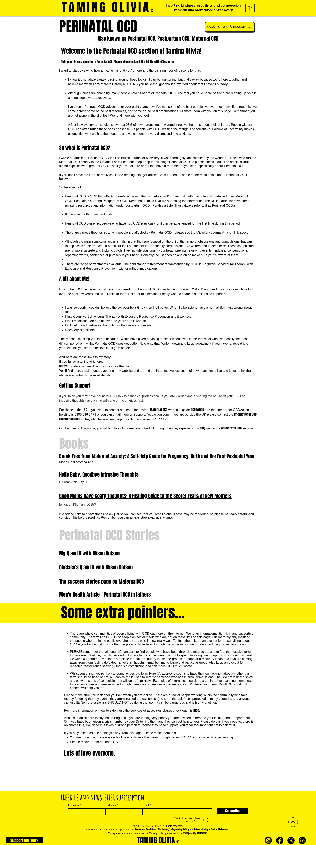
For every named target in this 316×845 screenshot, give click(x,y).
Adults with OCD (155, 62)
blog (202, 428)
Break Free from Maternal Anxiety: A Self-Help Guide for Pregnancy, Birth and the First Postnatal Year (157, 456)
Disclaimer (163, 829)
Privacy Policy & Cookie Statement (211, 829)
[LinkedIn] (302, 840)
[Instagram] (268, 840)
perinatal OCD (152, 419)
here (222, 246)
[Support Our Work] (24, 840)
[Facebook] (279, 840)
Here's (63, 366)
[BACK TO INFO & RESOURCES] (230, 27)
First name (73, 805)
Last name (111, 805)
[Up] (293, 822)
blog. (196, 710)
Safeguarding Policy (179, 829)
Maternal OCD (158, 409)
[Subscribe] (232, 811)
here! (246, 161)
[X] (291, 840)
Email (146, 805)
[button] (250, 8)
